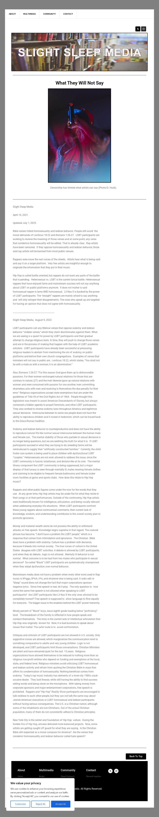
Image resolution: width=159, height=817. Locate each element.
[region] (40, 794)
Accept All (60, 804)
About (21, 770)
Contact (91, 770)
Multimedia (46, 770)
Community (68, 770)
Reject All (40, 804)
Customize (20, 804)
